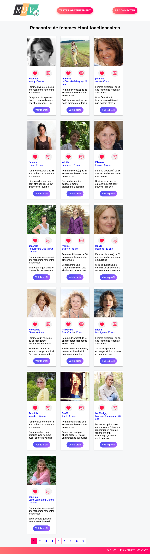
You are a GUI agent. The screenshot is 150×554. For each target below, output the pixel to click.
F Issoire (99, 162)
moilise (66, 246)
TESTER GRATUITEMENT (75, 10)
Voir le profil (41, 110)
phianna (99, 78)
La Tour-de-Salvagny (72, 81)
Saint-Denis (68, 332)
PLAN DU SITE (127, 550)
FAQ (109, 550)
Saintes (66, 248)
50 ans (40, 81)
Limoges (66, 165)
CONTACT (142, 550)
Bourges (99, 248)
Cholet (32, 332)
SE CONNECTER (125, 10)
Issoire (98, 165)
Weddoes (33, 78)
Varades (33, 416)
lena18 (98, 246)
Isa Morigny (101, 413)
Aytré (98, 81)
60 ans (106, 81)
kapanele (33, 246)
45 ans (111, 332)
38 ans (39, 165)
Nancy (32, 81)
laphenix (66, 78)
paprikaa (33, 497)
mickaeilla (67, 329)
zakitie (65, 162)
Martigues (100, 332)
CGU (115, 550)
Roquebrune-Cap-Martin (41, 248)
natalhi (99, 329)
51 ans (76, 165)
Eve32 (65, 413)
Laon (31, 165)
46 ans (33, 251)
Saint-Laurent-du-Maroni (41, 499)
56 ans (107, 165)
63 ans (109, 248)
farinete (33, 162)
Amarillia (33, 413)
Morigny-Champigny (105, 416)
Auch (64, 416)
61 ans (72, 416)
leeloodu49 (34, 329)
